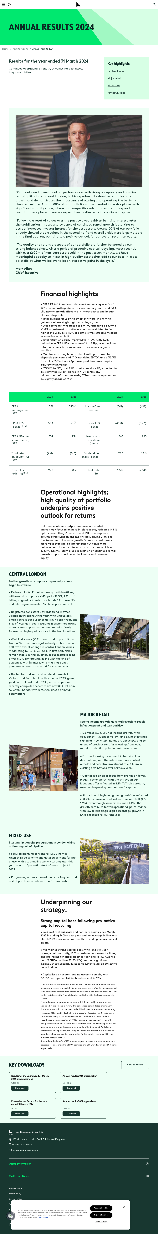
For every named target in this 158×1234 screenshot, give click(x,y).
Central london (116, 71)
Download (19, 1088)
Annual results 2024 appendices (79, 1101)
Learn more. (43, 1217)
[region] (70, 1215)
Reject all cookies (101, 1215)
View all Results (135, 1065)
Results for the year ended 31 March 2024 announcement (30, 1077)
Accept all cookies (101, 1208)
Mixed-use (114, 85)
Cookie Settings (101, 1222)
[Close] (124, 1207)
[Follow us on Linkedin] (10, 1225)
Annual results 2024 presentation (80, 1076)
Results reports (20, 49)
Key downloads (116, 93)
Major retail (114, 78)
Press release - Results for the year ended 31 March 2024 (29, 1103)
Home (5, 49)
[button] (154, 4)
